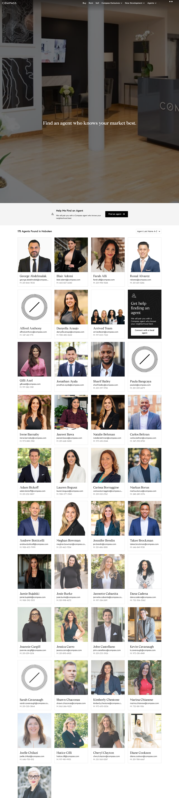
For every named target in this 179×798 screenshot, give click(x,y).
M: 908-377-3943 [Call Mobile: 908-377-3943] (64, 494)
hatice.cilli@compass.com (68, 756)
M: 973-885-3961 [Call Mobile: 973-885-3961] (27, 441)
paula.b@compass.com (140, 385)
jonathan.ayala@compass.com (70, 385)
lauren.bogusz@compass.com (70, 491)
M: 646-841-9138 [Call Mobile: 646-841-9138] (137, 547)
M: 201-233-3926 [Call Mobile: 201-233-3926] (100, 653)
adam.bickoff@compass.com (32, 491)
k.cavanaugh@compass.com (143, 650)
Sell (97, 3)
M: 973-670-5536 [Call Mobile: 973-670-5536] (100, 706)
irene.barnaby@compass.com (33, 438)
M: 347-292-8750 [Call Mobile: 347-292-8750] (137, 441)
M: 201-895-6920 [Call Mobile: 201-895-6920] (64, 653)
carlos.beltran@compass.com (143, 438)
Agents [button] (152, 3)
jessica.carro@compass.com (69, 650)
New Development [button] (135, 3)
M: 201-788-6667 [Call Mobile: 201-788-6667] (137, 759)
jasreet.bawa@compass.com (69, 438)
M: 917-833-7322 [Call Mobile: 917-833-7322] (100, 335)
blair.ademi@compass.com (68, 280)
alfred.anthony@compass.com (33, 332)
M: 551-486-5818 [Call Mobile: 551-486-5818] (100, 547)
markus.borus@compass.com (143, 491)
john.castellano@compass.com (107, 650)
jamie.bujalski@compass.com (33, 597)
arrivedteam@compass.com (105, 332)
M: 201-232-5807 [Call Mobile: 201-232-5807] (27, 494)
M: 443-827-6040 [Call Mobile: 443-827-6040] (64, 283)
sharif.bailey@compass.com (105, 385)
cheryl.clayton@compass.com (106, 756)
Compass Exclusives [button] (112, 3)
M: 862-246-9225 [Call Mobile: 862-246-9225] (64, 706)
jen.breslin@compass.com (104, 544)
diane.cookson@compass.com (143, 756)
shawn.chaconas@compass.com (71, 703)
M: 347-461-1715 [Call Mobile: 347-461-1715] (26, 335)
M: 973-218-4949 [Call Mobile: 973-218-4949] (137, 653)
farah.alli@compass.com (104, 280)
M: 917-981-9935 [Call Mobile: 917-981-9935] (64, 759)
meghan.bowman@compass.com (71, 544)
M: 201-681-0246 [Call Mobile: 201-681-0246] (137, 283)
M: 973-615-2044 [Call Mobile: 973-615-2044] (100, 441)
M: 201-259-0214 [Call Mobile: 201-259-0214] (27, 653)
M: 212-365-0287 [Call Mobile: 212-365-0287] (100, 759)
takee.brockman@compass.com (144, 544)
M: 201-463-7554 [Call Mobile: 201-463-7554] (64, 547)
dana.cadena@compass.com (143, 597)
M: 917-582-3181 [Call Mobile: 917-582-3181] (27, 387)
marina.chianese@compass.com (144, 703)
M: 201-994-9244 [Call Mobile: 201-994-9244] (100, 283)
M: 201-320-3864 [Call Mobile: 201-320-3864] (27, 706)
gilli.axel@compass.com (30, 384)
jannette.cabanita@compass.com (108, 597)
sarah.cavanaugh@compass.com (34, 703)
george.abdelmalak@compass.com (34, 280)
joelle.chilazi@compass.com (32, 756)
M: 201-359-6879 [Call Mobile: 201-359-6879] (137, 388)
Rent (91, 3)
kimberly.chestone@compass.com (108, 703)
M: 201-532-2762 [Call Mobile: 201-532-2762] (100, 494)
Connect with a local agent (144, 331)
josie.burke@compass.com (68, 597)
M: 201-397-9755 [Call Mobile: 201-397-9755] (100, 388)
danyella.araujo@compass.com (70, 332)
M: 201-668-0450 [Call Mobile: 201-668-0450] (64, 441)
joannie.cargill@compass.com (33, 650)
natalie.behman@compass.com (107, 438)
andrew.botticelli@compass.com (34, 544)
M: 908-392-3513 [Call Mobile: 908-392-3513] (27, 600)
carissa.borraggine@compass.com (108, 491)
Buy (84, 3)
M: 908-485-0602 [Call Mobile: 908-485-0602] (64, 335)
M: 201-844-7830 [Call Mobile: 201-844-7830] (27, 283)
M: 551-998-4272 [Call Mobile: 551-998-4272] (64, 600)
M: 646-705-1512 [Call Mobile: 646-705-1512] (27, 759)
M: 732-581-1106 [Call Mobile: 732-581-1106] (137, 706)
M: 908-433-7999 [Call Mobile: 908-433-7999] (27, 547)
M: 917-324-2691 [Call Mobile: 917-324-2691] (100, 600)
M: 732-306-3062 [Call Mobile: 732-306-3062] (137, 600)
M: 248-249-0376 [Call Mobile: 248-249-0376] (137, 494)
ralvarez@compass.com (140, 280)
